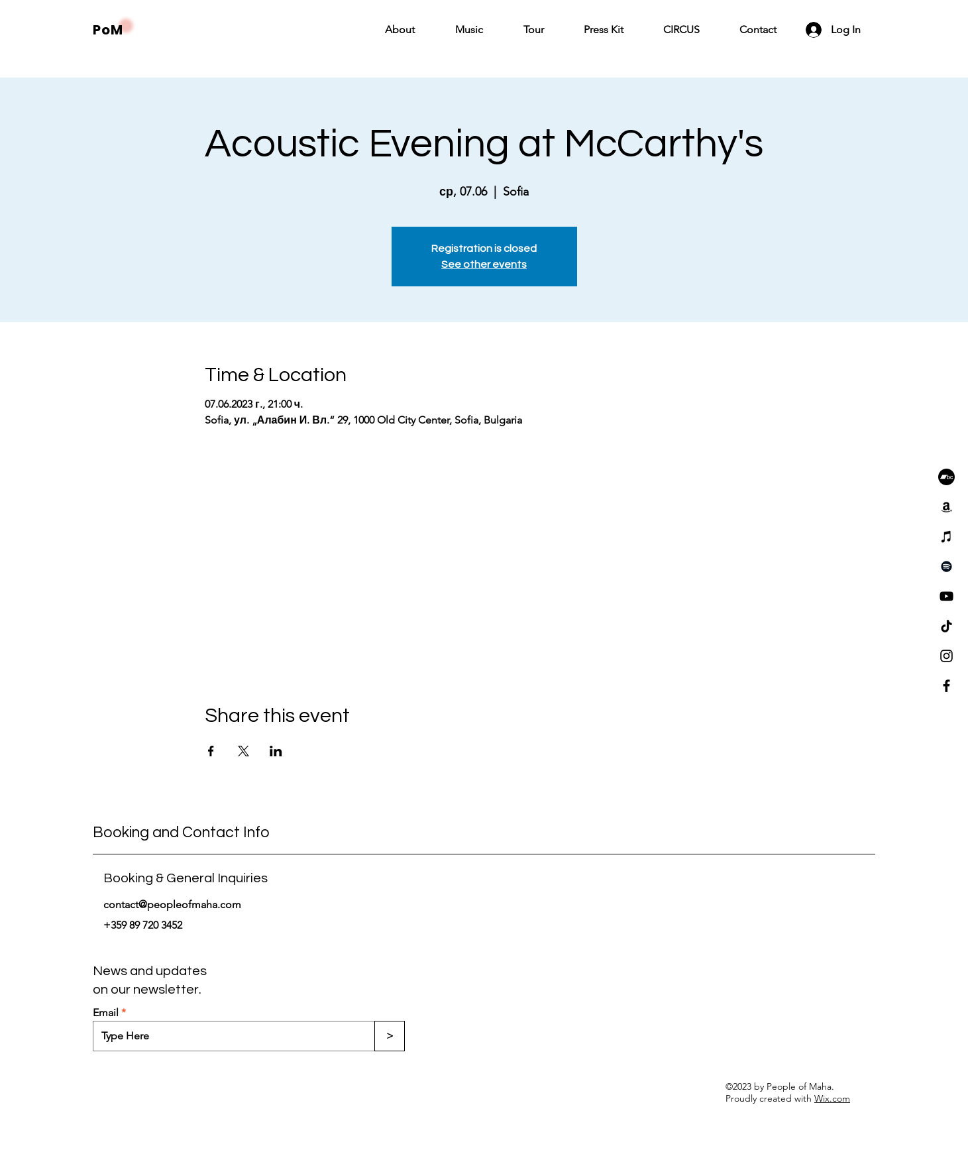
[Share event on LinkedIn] (276, 751)
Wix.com (832, 1098)
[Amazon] (946, 506)
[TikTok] (946, 626)
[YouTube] (946, 596)
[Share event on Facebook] (211, 751)
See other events (484, 264)
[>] (389, 1036)
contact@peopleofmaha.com (172, 904)
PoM (108, 30)
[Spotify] (946, 566)
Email (106, 1013)
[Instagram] (946, 656)
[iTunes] (946, 536)
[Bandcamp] (946, 477)
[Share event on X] (243, 751)
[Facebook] (946, 685)
